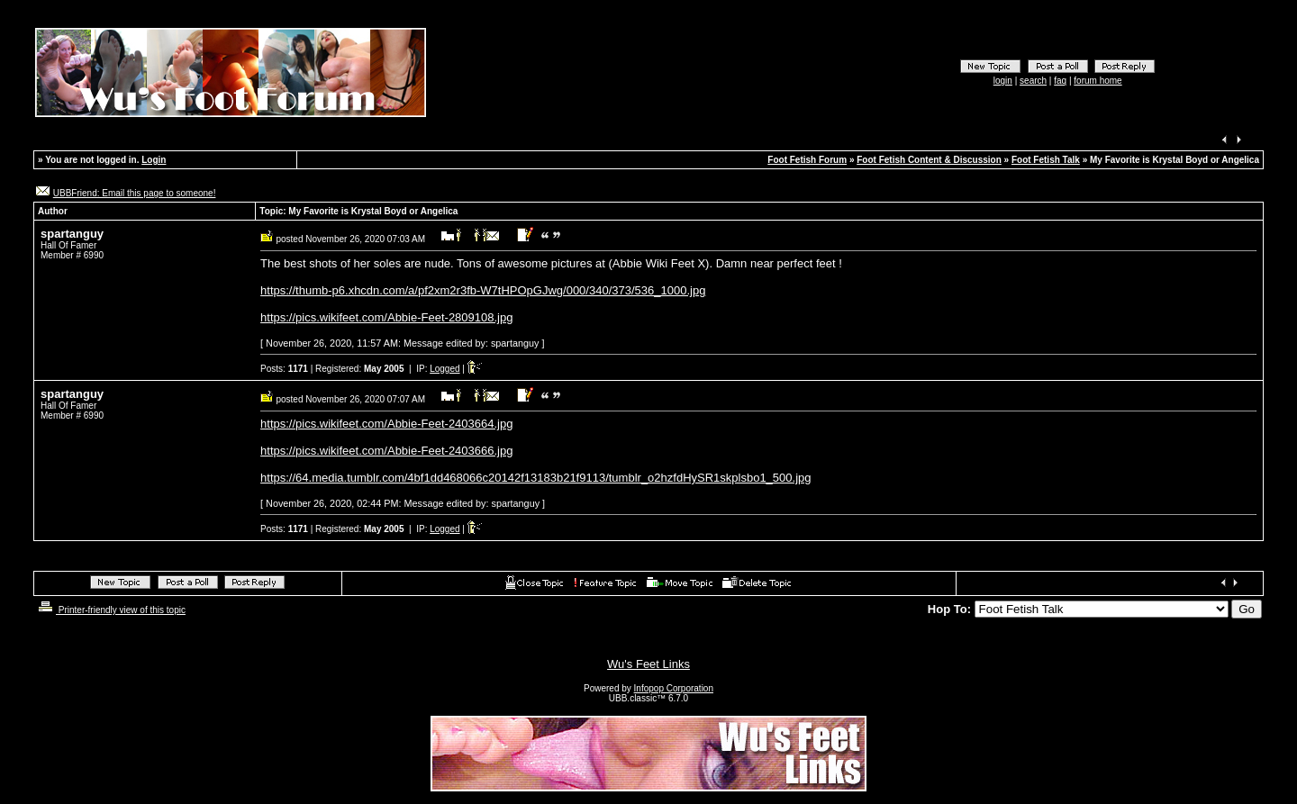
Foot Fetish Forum (807, 160)
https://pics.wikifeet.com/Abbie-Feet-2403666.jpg (386, 450)
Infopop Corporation (673, 688)
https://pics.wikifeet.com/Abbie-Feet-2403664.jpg (386, 423)
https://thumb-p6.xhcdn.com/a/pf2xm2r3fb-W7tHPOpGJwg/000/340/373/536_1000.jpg (482, 290)
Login (153, 160)
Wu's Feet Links (648, 664)
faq (1060, 81)
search (1033, 81)
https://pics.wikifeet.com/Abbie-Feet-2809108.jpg (386, 317)
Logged (444, 369)
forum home (1097, 81)
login (1002, 81)
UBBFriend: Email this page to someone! (134, 193)
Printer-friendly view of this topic (110, 610)
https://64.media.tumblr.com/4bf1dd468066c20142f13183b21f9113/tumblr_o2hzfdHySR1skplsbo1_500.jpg (535, 477)
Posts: (284, 369)
